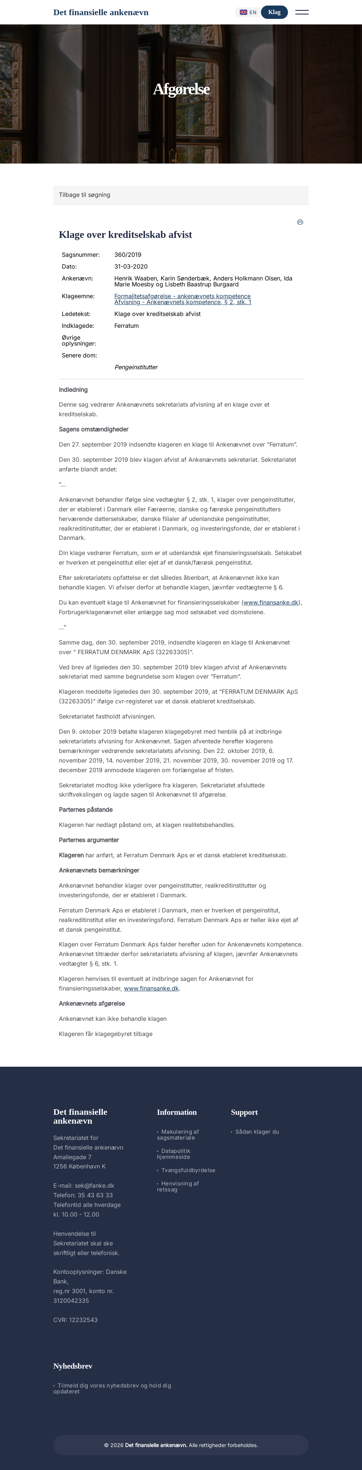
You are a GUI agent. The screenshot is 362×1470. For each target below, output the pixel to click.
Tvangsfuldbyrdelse (188, 1170)
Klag (274, 12)
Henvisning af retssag (178, 1186)
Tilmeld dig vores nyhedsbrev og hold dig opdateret (112, 1388)
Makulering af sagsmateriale (178, 1134)
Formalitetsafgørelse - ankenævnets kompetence (182, 296)
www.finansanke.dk (271, 602)
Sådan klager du (257, 1131)
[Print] (300, 222)
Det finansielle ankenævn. (156, 1445)
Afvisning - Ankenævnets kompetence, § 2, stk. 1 (182, 302)
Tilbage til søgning (84, 194)
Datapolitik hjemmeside (173, 1153)
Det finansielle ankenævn (100, 12)
